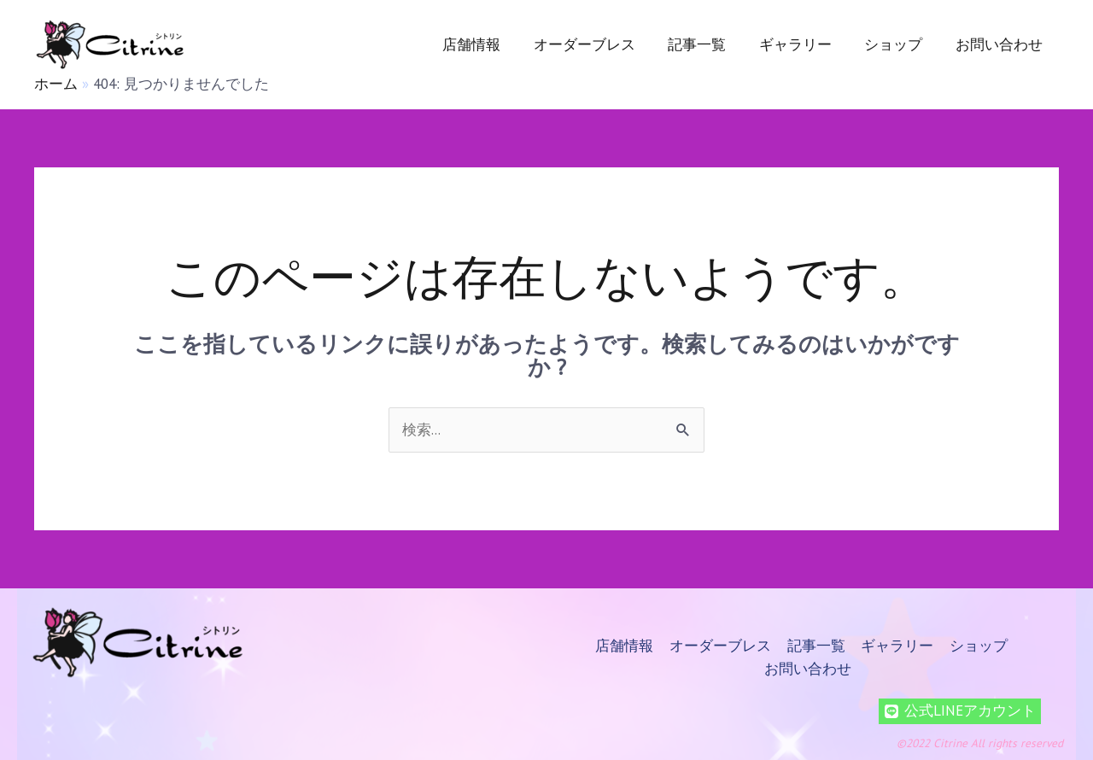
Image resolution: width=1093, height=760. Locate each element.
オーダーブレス (601, 44)
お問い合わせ (1000, 44)
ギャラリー (805, 44)
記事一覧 (710, 44)
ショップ (899, 44)
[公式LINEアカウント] (960, 709)
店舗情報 (493, 44)
